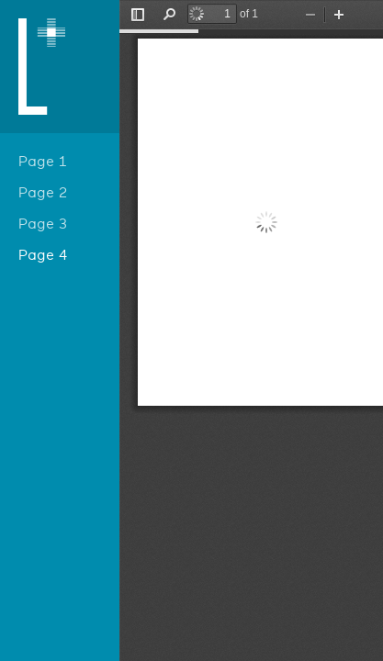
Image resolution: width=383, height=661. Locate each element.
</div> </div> (251, 330)
